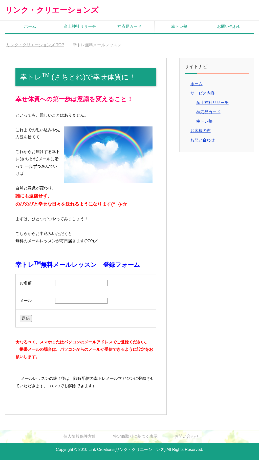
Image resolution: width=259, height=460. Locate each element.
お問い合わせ (229, 26)
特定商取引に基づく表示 (135, 436)
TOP (35, 44)
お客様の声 (200, 130)
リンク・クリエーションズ (50, 10)
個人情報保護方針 (79, 436)
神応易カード (129, 26)
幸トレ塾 (179, 26)
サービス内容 (202, 93)
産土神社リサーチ (80, 26)
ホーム (30, 26)
